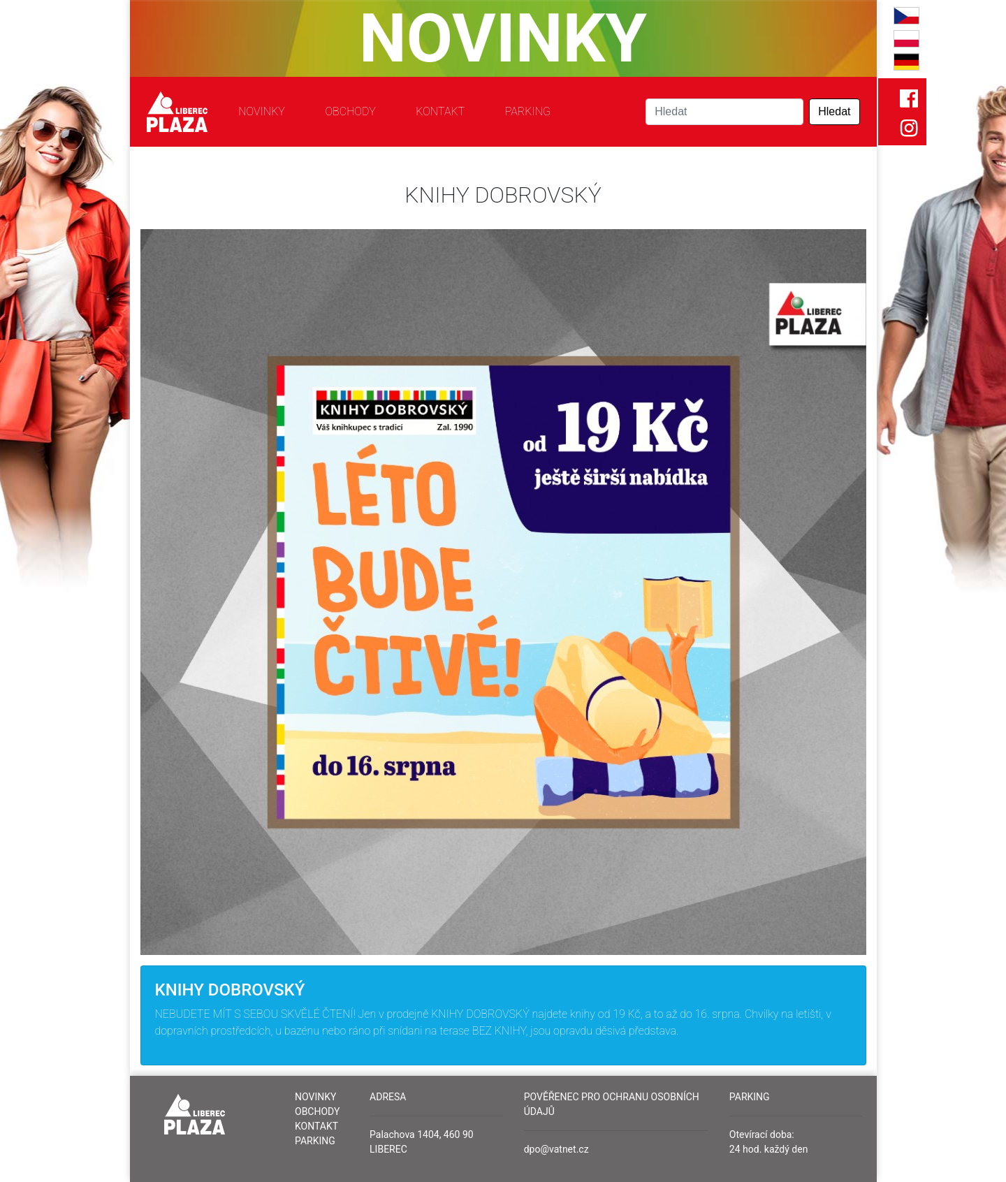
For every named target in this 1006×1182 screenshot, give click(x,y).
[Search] (724, 111)
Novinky (261, 111)
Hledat (834, 111)
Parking (528, 111)
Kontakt (440, 111)
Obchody (350, 111)
